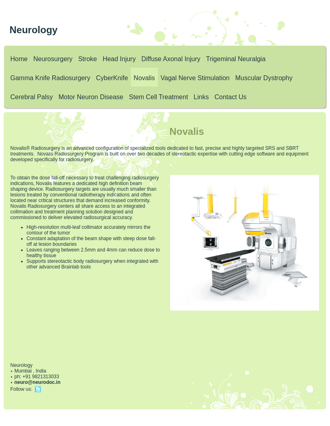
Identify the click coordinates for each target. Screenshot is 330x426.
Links (201, 97)
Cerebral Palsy (32, 97)
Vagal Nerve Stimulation (195, 78)
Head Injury (119, 58)
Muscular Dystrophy (263, 78)
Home (19, 58)
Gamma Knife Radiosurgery (50, 78)
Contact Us (231, 97)
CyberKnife (112, 78)
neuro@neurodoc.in (38, 382)
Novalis (144, 78)
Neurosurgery (52, 58)
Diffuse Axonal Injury (170, 58)
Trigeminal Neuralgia (236, 58)
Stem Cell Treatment (158, 97)
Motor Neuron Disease (90, 97)
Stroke (87, 58)
